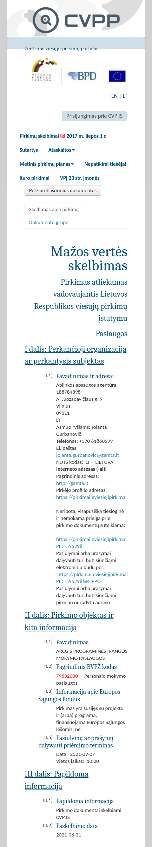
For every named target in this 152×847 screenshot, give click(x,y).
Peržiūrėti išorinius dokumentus (63, 190)
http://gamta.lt (72, 483)
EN (114, 96)
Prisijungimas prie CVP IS (94, 116)
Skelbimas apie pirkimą (54, 209)
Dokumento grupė (48, 222)
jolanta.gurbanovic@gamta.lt (87, 455)
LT (125, 96)
